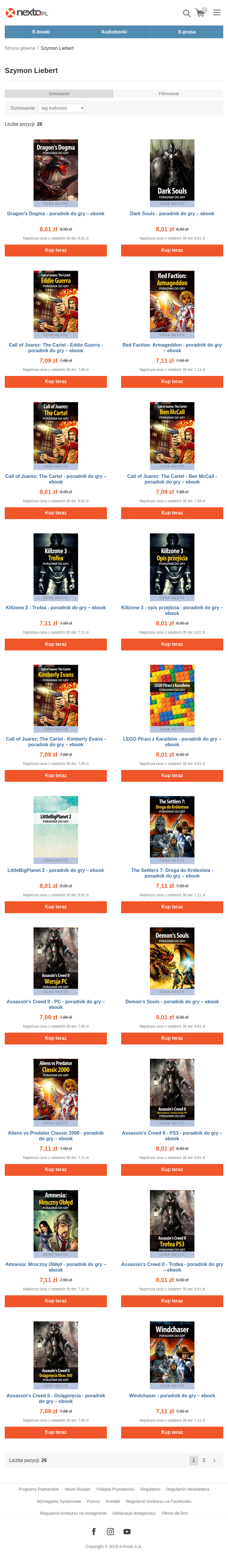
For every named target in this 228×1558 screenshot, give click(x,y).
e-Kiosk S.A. (130, 1546)
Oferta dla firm (175, 1513)
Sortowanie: (23, 108)
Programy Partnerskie (39, 1489)
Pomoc (93, 1501)
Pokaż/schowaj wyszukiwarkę (187, 13)
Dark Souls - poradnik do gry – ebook (172, 213)
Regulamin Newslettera (187, 1489)
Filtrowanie (169, 93)
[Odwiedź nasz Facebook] (94, 1531)
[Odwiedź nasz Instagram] (110, 1531)
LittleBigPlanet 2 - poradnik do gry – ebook (55, 870)
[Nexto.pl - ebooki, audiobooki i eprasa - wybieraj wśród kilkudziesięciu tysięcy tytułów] (27, 12)
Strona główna (20, 48)
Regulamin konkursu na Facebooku (158, 1501)
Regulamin (150, 1489)
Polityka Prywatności (115, 1489)
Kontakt (113, 1501)
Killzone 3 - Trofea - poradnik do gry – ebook (56, 607)
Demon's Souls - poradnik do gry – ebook (172, 1001)
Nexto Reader (77, 1489)
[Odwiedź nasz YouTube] (127, 1531)
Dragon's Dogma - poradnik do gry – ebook (55, 213)
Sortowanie (59, 93)
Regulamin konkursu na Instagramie (73, 1513)
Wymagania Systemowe (59, 1501)
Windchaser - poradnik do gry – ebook (172, 1395)
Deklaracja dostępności (134, 1513)
